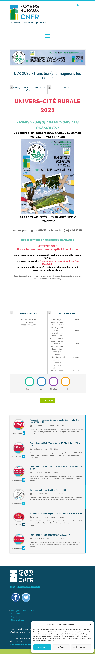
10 (24, 480)
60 (24, 548)
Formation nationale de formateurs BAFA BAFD (50, 534)
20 (24, 525)
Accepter (42, 647)
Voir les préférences (81, 647)
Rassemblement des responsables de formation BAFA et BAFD (56, 513)
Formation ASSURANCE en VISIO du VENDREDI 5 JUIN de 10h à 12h (56, 467)
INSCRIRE (49, 400)
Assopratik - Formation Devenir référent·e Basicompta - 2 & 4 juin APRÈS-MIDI (55, 421)
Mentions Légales (18, 620)
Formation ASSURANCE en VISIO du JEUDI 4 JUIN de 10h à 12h (55, 444)
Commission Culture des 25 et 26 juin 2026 (48, 490)
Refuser (61, 647)
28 (24, 457)
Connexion (15, 614)
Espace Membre (17, 617)
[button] (90, 625)
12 (24, 503)
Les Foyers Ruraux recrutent (23, 611)
